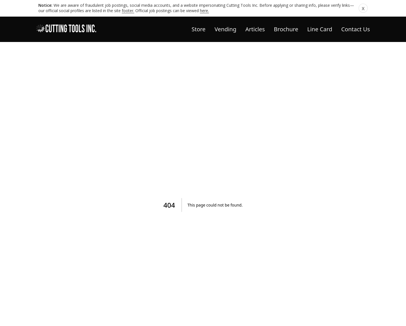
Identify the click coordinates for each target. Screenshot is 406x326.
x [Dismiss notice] (363, 8)
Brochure (286, 29)
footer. (128, 10)
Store (198, 29)
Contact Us (355, 29)
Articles (255, 29)
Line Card (319, 29)
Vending (225, 29)
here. (204, 10)
